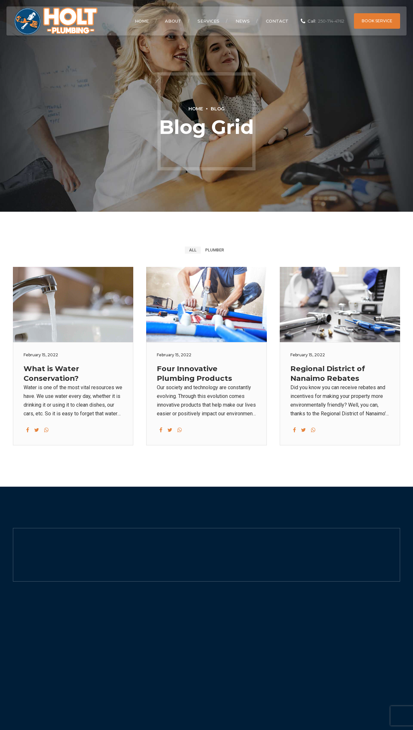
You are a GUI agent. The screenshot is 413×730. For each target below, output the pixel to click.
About (173, 21)
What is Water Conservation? (51, 373)
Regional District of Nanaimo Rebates (327, 373)
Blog (218, 109)
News (243, 21)
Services (208, 21)
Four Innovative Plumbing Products (194, 373)
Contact (277, 21)
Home (142, 21)
